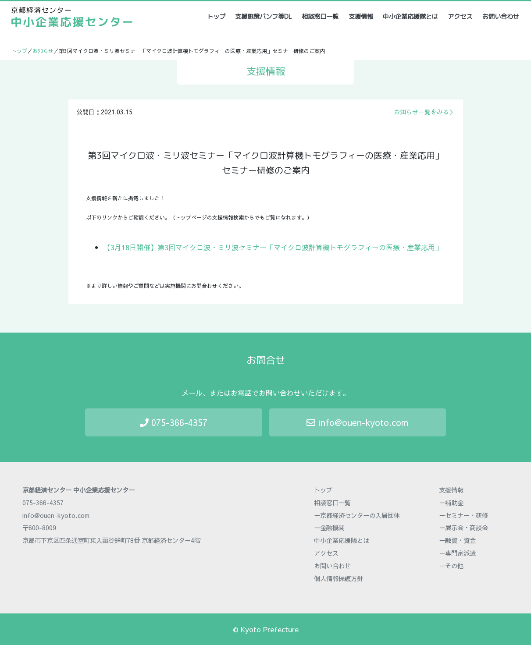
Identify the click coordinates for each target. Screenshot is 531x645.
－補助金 (451, 502)
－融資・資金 (457, 540)
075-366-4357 (173, 422)
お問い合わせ (500, 16)
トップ (217, 16)
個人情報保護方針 (338, 578)
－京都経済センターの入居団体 (357, 515)
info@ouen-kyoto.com (357, 422)
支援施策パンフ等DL (263, 16)
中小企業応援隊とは (410, 16)
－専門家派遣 (457, 553)
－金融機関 (329, 527)
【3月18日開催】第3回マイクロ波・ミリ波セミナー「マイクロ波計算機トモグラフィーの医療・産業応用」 (272, 247)
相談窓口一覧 (320, 16)
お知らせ (42, 50)
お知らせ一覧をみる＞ (424, 111)
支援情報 (361, 16)
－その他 (451, 565)
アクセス (460, 16)
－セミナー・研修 (463, 515)
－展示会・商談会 (463, 527)
